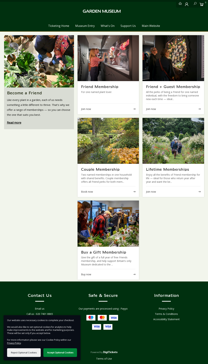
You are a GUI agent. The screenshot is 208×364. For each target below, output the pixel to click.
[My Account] (186, 4)
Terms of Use (104, 358)
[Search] (194, 4)
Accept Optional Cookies (60, 352)
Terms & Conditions (166, 314)
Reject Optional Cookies (24, 352)
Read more (14, 123)
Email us (39, 308)
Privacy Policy (166, 308)
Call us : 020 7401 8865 (40, 314)
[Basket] (201, 4)
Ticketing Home (58, 26)
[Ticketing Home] (179, 4)
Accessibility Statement (166, 319)
